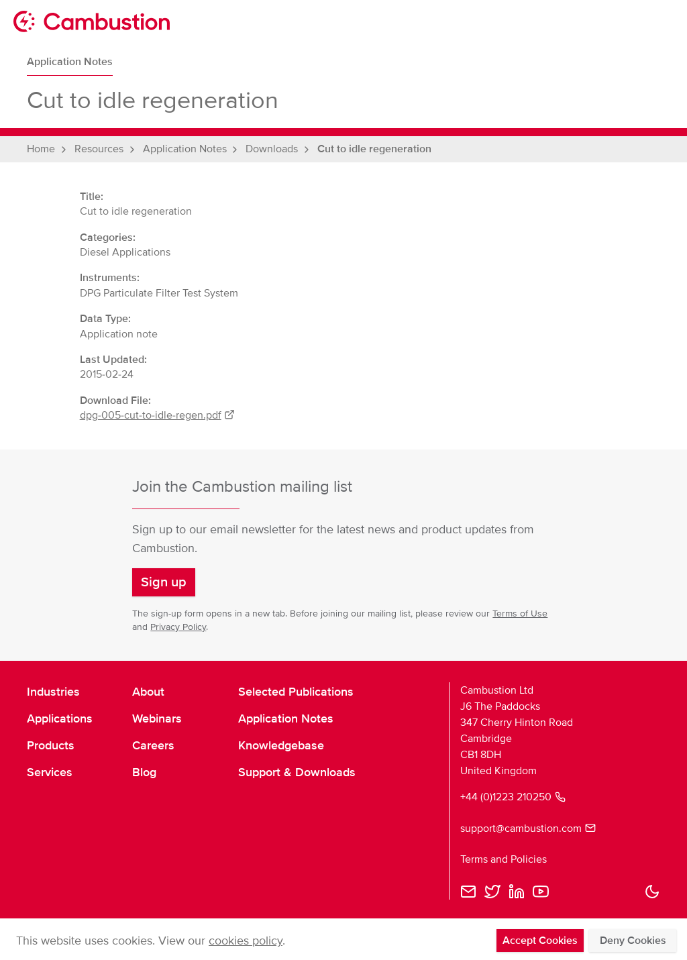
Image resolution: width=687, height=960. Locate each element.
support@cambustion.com (528, 828)
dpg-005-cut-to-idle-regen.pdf (157, 415)
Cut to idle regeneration (374, 149)
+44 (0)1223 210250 (513, 797)
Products (50, 745)
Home (41, 149)
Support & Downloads (297, 772)
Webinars (157, 718)
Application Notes (70, 61)
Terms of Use (519, 613)
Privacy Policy (178, 627)
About (148, 691)
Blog (144, 772)
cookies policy (245, 940)
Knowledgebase (281, 745)
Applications (60, 718)
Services (49, 772)
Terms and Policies (503, 859)
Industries (53, 691)
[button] (163, 582)
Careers (153, 745)
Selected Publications (296, 691)
